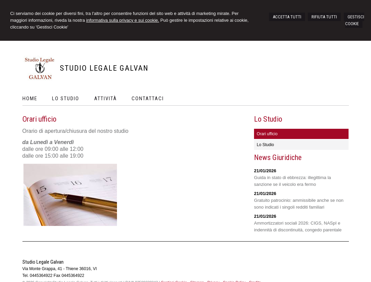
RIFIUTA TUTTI (324, 16)
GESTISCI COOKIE (354, 20)
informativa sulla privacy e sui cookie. (122, 20)
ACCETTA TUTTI (287, 16)
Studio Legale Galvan (104, 68)
